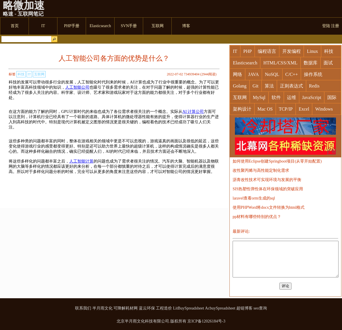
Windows (324, 109)
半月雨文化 (102, 308)
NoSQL (272, 74)
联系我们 (83, 308)
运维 (291, 97)
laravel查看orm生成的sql (254, 198)
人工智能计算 (81, 161)
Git (255, 85)
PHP (247, 51)
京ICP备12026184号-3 (206, 321)
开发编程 (291, 51)
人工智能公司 (77, 87)
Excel (304, 109)
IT (29, 74)
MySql (259, 97)
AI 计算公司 (193, 111)
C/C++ (291, 74)
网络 (237, 74)
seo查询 (260, 308)
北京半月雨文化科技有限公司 (143, 321)
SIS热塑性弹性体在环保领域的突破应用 (268, 189)
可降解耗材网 (125, 308)
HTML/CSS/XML (280, 62)
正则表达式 (291, 85)
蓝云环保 (147, 308)
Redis (314, 85)
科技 (21, 74)
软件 (276, 97)
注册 (335, 26)
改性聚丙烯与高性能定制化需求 (261, 170)
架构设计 (242, 109)
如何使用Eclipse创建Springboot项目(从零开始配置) (277, 161)
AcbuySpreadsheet (220, 308)
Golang (239, 85)
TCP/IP (286, 109)
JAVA (253, 74)
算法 (269, 85)
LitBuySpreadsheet (188, 308)
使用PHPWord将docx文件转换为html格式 (268, 207)
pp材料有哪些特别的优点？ (257, 217)
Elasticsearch (245, 62)
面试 (328, 62)
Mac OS (265, 109)
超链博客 (244, 308)
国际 (332, 97)
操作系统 (313, 74)
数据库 (310, 62)
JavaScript (312, 97)
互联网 (39, 74)
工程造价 (164, 308)
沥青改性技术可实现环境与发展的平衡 (267, 180)
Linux (312, 51)
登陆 (326, 26)
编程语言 (267, 51)
